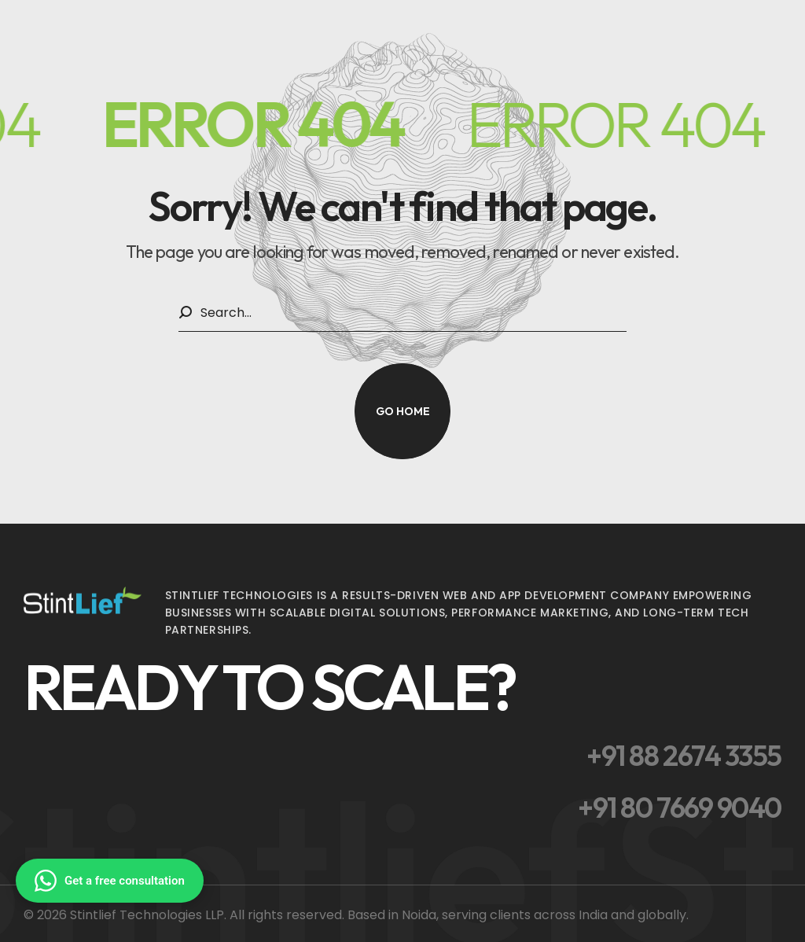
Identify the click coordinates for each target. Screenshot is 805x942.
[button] (402, 411)
